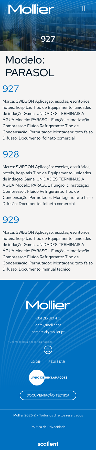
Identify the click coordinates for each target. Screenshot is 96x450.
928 (11, 154)
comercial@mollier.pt (48, 331)
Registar (56, 362)
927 (11, 88)
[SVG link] (31, 9)
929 (11, 219)
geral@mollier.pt (48, 325)
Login (36, 362)
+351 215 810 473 (48, 318)
